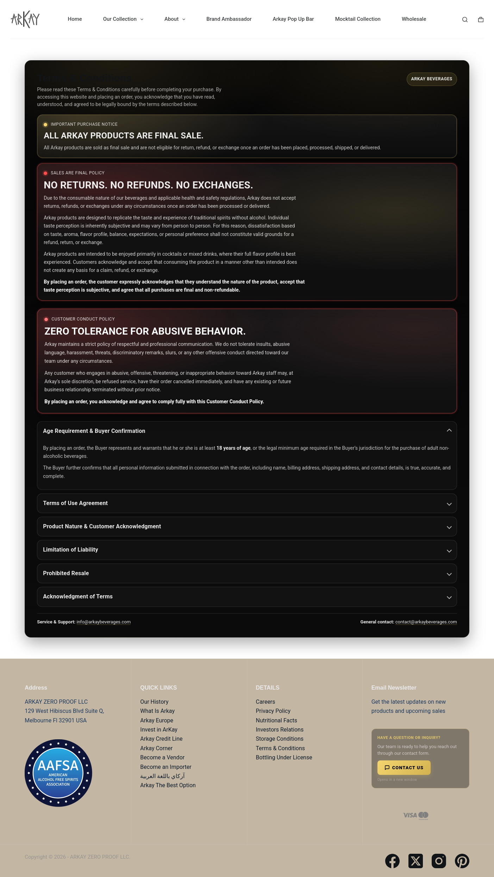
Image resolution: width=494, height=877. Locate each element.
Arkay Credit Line (161, 738)
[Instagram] (439, 861)
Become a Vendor (162, 757)
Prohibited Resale (247, 573)
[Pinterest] (462, 861)
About (176, 19)
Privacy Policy (273, 711)
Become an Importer (165, 767)
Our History (154, 701)
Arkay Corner (156, 748)
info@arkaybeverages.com (104, 621)
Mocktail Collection (358, 19)
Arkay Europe (156, 720)
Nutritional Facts (277, 720)
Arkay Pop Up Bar (293, 19)
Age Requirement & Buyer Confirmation (247, 431)
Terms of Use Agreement (247, 503)
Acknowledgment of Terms (247, 596)
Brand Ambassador (228, 19)
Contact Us (404, 767)
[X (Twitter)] (415, 861)
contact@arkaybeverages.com (426, 621)
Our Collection (124, 19)
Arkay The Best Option (168, 785)
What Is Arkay (157, 711)
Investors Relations (280, 729)
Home (75, 19)
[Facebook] (392, 861)
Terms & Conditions (280, 748)
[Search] (465, 19)
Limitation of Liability (247, 549)
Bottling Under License (284, 757)
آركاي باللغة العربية (162, 776)
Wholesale (414, 19)
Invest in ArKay (158, 729)
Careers (265, 701)
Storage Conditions (280, 738)
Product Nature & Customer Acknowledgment (247, 526)
